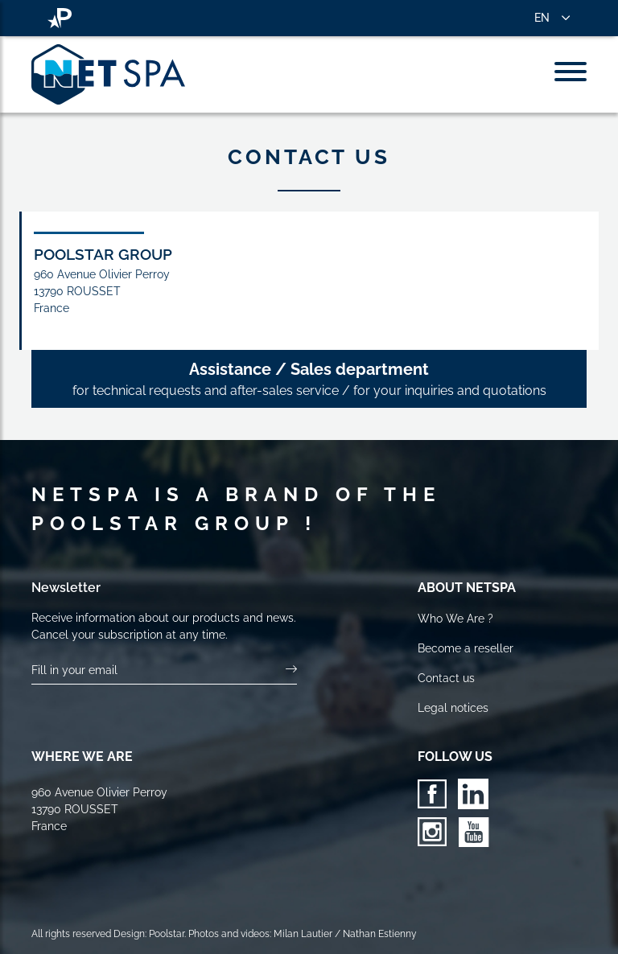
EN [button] (542, 17)
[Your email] (158, 670)
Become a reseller (465, 648)
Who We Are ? (455, 618)
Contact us (446, 678)
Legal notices (453, 707)
